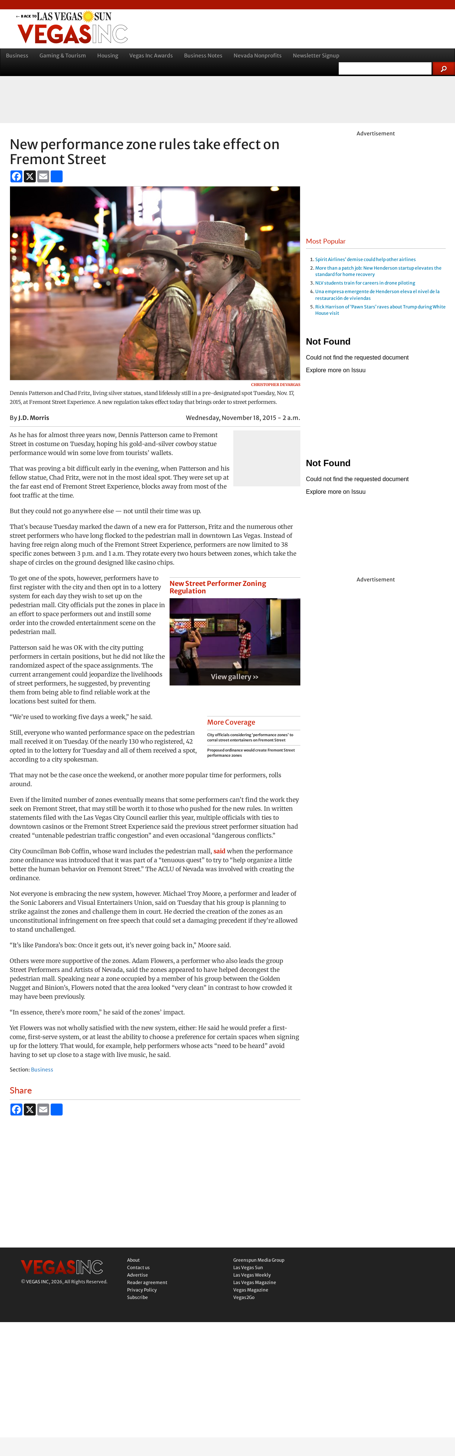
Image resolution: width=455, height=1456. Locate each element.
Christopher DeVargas (275, 384)
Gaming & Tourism (63, 55)
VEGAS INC (37, 1281)
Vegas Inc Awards (151, 55)
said (219, 851)
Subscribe (137, 1297)
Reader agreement (147, 1282)
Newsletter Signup (316, 55)
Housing (107, 55)
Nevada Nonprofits (258, 55)
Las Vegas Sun (248, 1267)
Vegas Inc (110, 34)
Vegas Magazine (250, 1290)
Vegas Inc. (62, 1267)
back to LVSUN (110, 16)
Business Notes (203, 55)
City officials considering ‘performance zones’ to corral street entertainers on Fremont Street (250, 737)
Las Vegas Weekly (252, 1275)
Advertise (137, 1275)
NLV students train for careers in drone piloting (365, 283)
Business (17, 55)
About (133, 1260)
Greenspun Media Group (258, 1260)
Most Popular (326, 241)
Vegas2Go (244, 1297)
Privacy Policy (142, 1290)
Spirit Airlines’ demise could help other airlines (365, 259)
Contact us (138, 1267)
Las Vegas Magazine (254, 1282)
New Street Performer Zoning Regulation (218, 587)
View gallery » (235, 676)
